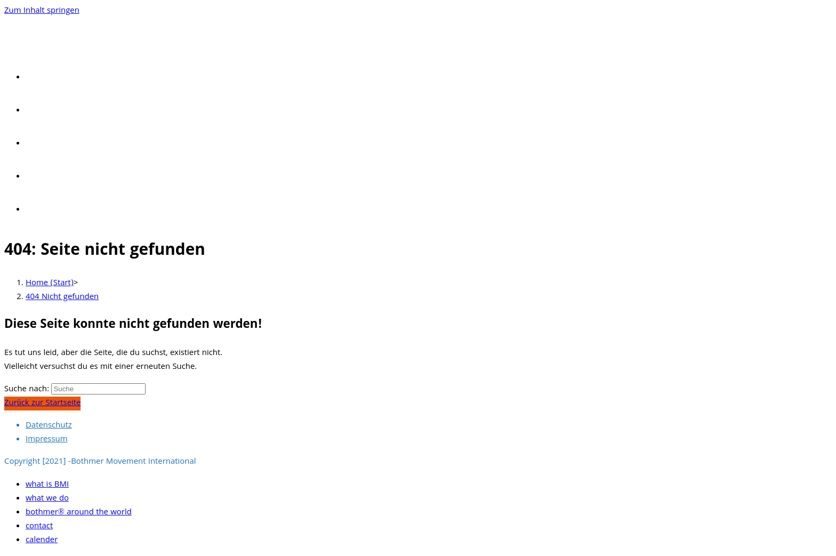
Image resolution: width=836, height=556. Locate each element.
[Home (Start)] (50, 284)
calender (42, 540)
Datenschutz (49, 426)
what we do (47, 499)
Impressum (47, 440)
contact (39, 527)
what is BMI (47, 485)
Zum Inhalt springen (41, 11)
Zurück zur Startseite (42, 403)
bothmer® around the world (79, 513)
